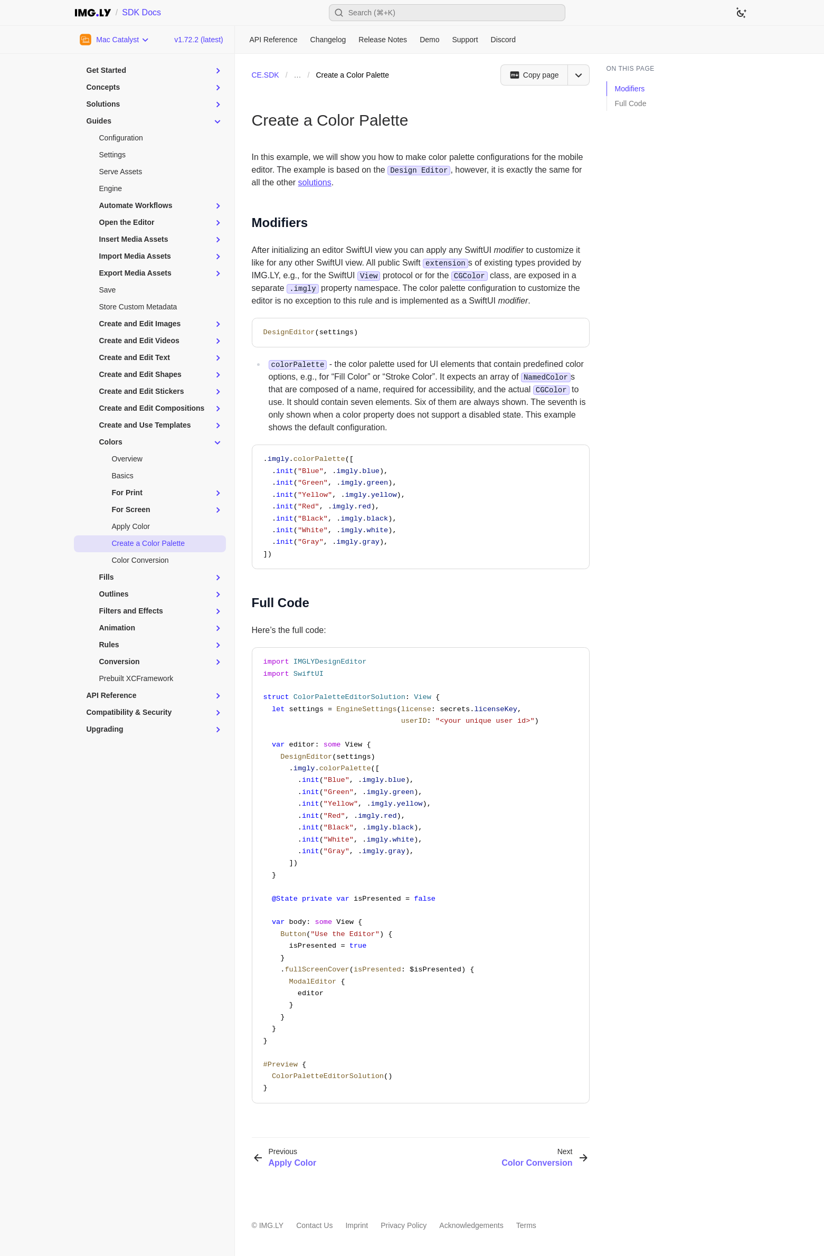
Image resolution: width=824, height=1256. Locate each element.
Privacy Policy (404, 1225)
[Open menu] (578, 75)
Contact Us (314, 1225)
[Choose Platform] (115, 39)
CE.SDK (265, 75)
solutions (315, 182)
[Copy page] (533, 75)
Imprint (356, 1225)
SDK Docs (141, 12)
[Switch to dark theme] (741, 12)
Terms (526, 1225)
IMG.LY (271, 1225)
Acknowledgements (471, 1225)
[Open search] (447, 12)
